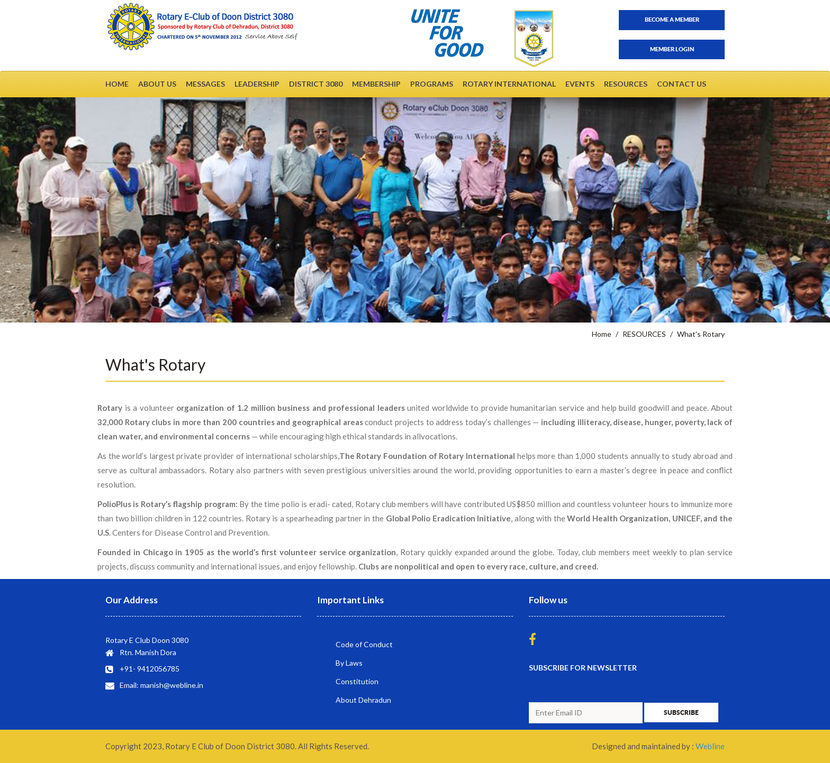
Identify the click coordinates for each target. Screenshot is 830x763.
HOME (117, 83)
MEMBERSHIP (376, 83)
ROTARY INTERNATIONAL (509, 83)
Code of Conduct (364, 644)
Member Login (672, 49)
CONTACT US (681, 83)
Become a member (672, 19)
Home (601, 333)
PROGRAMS (431, 83)
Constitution (357, 681)
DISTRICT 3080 (315, 83)
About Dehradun (363, 699)
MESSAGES (205, 83)
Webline (710, 746)
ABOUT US (157, 83)
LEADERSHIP (256, 83)
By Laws (349, 662)
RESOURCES (625, 83)
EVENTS (579, 83)
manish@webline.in (171, 685)
